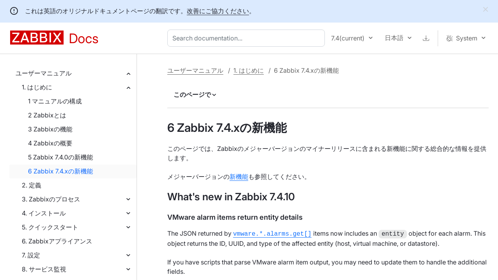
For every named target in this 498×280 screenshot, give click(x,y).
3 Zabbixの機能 (50, 129)
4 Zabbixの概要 (50, 143)
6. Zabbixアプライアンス (57, 241)
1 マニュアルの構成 (55, 101)
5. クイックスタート (50, 227)
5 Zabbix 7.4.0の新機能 (60, 157)
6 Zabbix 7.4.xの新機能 (60, 171)
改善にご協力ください (218, 11)
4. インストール (44, 213)
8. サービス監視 (44, 269)
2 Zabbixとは (47, 115)
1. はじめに (37, 87)
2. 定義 (31, 185)
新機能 (239, 176)
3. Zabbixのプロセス (51, 199)
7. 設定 (31, 255)
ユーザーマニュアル (44, 73)
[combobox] (247, 38)
